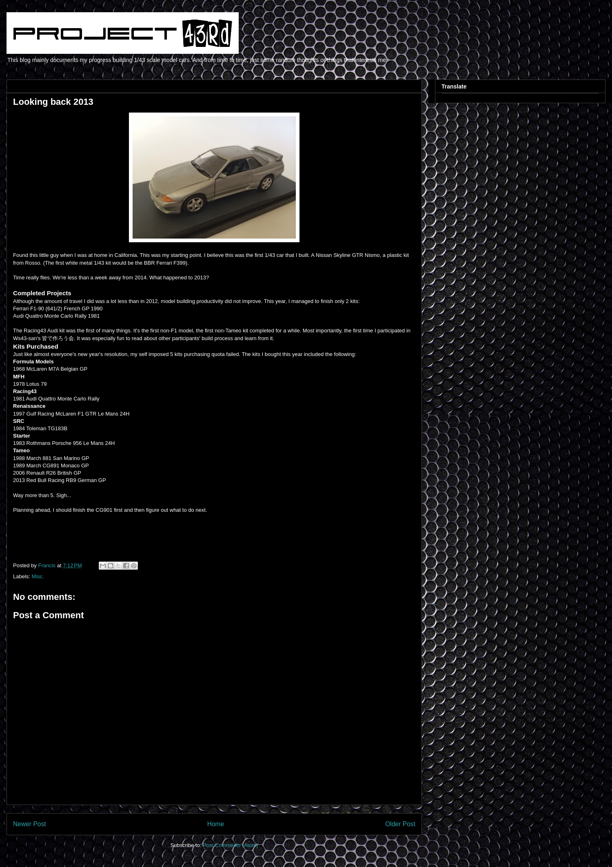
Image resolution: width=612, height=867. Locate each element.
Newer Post (29, 824)
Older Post (400, 824)
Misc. (38, 576)
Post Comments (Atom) (230, 845)
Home (215, 824)
